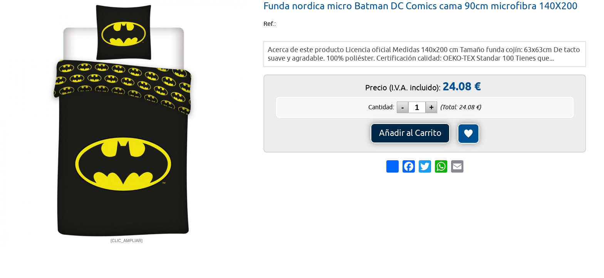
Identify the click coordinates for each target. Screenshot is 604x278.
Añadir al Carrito (410, 133)
